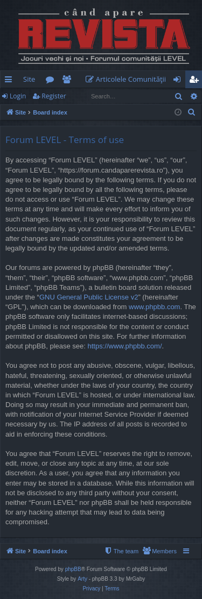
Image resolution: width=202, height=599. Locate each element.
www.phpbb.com (154, 307)
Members (68, 81)
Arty (82, 579)
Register (53, 96)
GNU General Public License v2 (88, 297)
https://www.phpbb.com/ (125, 346)
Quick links (10, 81)
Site (29, 79)
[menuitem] (128, 79)
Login (18, 96)
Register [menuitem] (196, 81)
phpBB (73, 569)
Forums (52, 81)
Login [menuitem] (179, 81)
